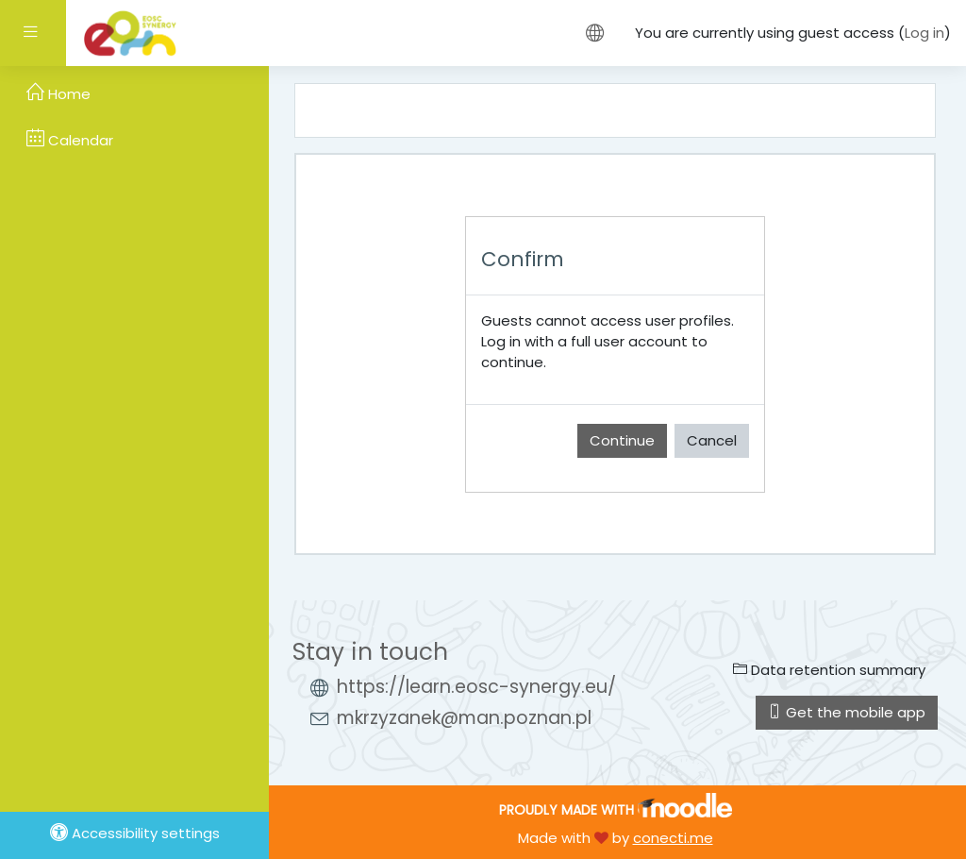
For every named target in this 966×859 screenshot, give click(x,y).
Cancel (712, 440)
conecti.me (673, 838)
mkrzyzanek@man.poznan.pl (464, 718)
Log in (924, 32)
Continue (622, 440)
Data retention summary (829, 670)
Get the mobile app (846, 712)
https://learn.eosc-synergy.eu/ (476, 686)
